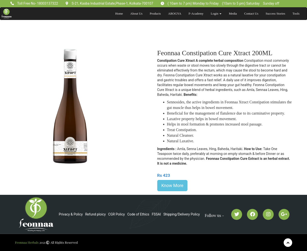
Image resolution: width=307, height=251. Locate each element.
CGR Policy (116, 214)
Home (119, 13)
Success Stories (275, 13)
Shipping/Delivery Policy (181, 214)
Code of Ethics (138, 214)
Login (216, 13)
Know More (172, 185)
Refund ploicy (95, 214)
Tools (295, 13)
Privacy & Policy (71, 214)
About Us (136, 13)
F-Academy (196, 13)
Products (155, 13)
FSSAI (156, 214)
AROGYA (174, 13)
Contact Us (251, 13)
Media (233, 13)
